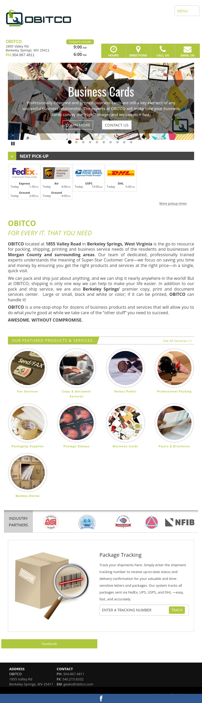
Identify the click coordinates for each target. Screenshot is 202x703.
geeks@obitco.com (78, 684)
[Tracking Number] (135, 610)
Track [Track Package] (177, 609)
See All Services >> (177, 340)
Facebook (49, 643)
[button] (101, 184)
